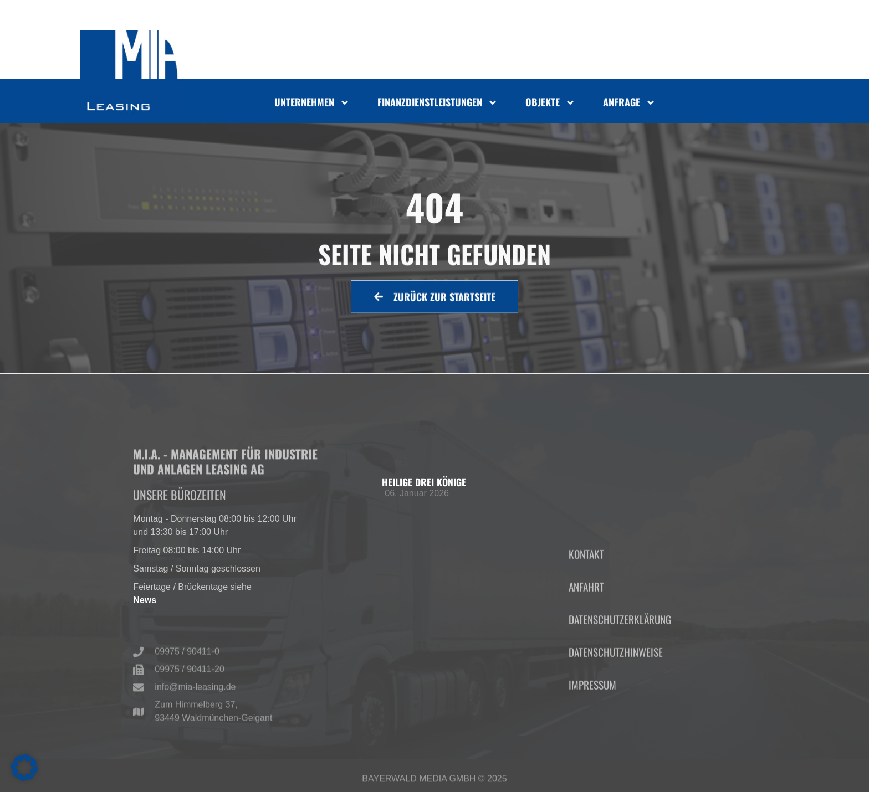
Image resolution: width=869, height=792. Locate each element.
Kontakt (586, 598)
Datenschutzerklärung (620, 663)
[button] (24, 767)
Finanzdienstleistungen (437, 104)
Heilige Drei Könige (424, 482)
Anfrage (629, 104)
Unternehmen (312, 104)
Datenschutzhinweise (616, 696)
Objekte (550, 104)
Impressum (592, 729)
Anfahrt (586, 631)
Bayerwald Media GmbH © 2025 (434, 781)
